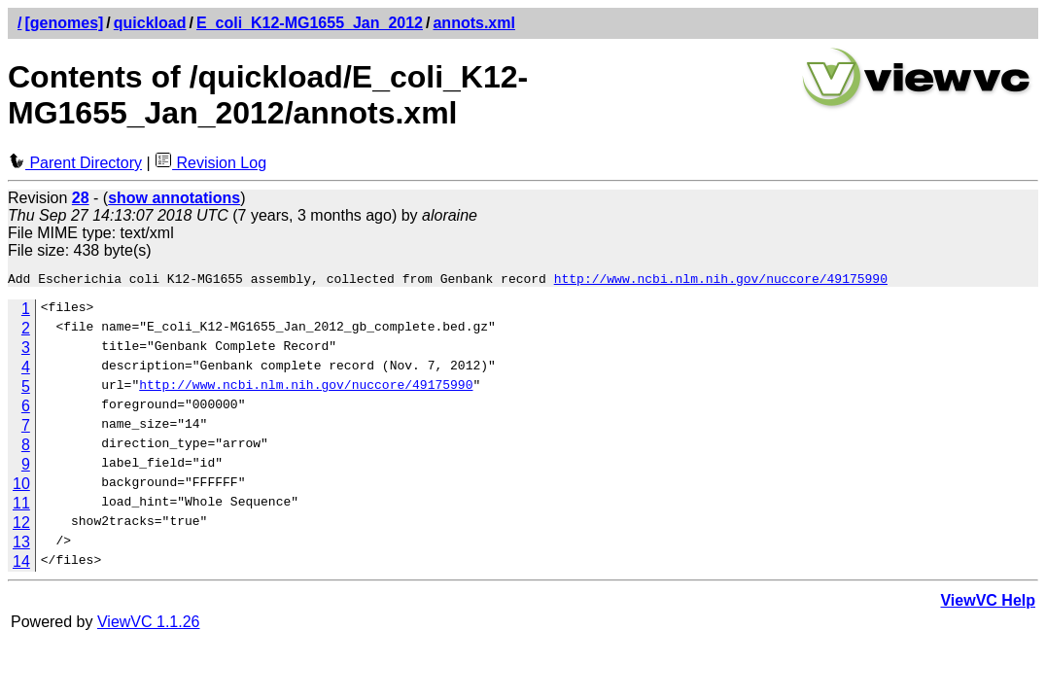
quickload (150, 23)
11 (21, 506)
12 (21, 525)
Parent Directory (75, 163)
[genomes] (63, 23)
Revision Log (210, 163)
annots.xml (473, 23)
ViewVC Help (987, 603)
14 (21, 564)
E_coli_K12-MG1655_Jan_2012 (309, 23)
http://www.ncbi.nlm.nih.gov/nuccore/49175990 (721, 281)
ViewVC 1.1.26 (148, 624)
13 (21, 545)
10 (21, 486)
